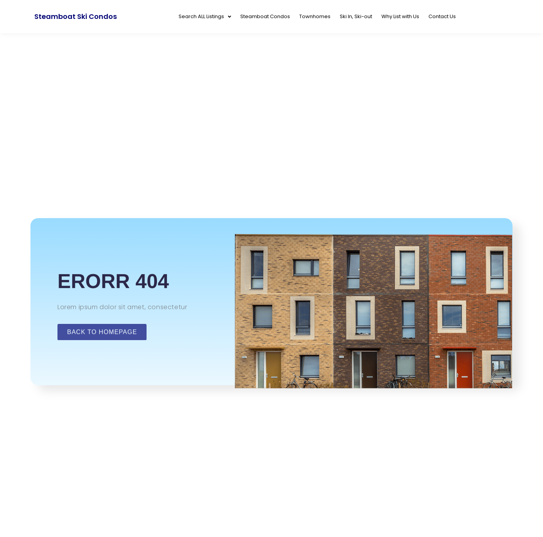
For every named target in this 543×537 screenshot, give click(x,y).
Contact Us (442, 16)
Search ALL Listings (205, 16)
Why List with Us (400, 16)
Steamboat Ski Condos (75, 16)
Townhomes (315, 16)
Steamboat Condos (265, 16)
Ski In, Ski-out (356, 16)
